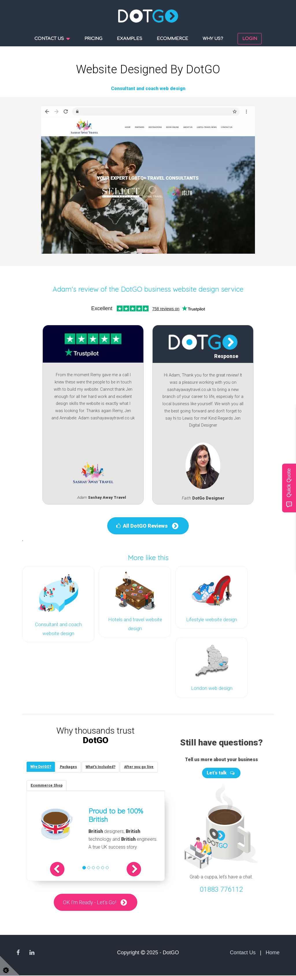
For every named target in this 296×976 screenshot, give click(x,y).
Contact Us (243, 953)
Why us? (213, 38)
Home (273, 953)
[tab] (41, 766)
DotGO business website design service (182, 288)
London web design (211, 687)
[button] (61, 869)
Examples (129, 38)
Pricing (93, 38)
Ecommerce (172, 38)
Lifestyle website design (211, 619)
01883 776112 (221, 889)
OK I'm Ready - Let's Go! (89, 903)
